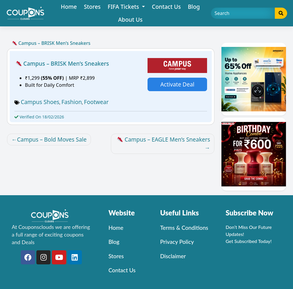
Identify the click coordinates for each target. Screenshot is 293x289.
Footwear (96, 102)
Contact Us (166, 7)
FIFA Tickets (124, 7)
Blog (194, 7)
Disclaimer (173, 256)
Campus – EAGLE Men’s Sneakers (163, 139)
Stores (92, 7)
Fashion (71, 102)
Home (69, 7)
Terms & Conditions (184, 227)
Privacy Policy (177, 241)
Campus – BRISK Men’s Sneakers (62, 63)
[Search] (243, 13)
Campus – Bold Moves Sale (52, 139)
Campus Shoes (40, 102)
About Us (130, 19)
